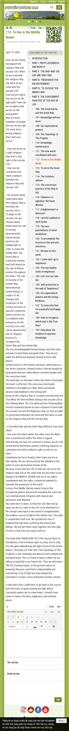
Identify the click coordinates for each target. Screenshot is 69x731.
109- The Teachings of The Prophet (46, 136)
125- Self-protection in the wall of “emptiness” (47, 286)
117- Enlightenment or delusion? (46, 211)
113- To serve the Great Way (47, 169)
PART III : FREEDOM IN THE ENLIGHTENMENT (45, 81)
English (62, 1)
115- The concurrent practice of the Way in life (46, 188)
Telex (52, 612)
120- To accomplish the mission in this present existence (47, 242)
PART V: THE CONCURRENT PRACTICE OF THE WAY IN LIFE (45, 100)
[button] (59, 7)
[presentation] (28, 689)
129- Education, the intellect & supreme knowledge (45, 333)
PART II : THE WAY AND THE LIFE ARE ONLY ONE (46, 73)
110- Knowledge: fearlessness (43, 144)
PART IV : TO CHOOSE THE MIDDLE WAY (45, 90)
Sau (40, 28)
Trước (33, 28)
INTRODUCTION (40, 58)
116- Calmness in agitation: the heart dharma (45, 201)
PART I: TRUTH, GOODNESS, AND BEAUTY (45, 64)
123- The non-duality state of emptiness (46, 269)
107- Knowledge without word (47, 119)
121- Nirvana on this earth (45, 252)
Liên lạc (52, 1)
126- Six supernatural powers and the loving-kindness (47, 297)
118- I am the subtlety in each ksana (47, 219)
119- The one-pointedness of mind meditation (46, 230)
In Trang (7, 606)
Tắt (45, 612)
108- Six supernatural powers (46, 127)
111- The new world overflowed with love (46, 153)
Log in (43, 1)
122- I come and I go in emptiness (46, 261)
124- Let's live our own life (47, 278)
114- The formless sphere (44, 178)
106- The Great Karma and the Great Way (46, 110)
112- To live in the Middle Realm (48, 161)
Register (33, 1)
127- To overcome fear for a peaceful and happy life (47, 309)
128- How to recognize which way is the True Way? (47, 321)
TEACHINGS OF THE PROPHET (43, 52)
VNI (58, 612)
